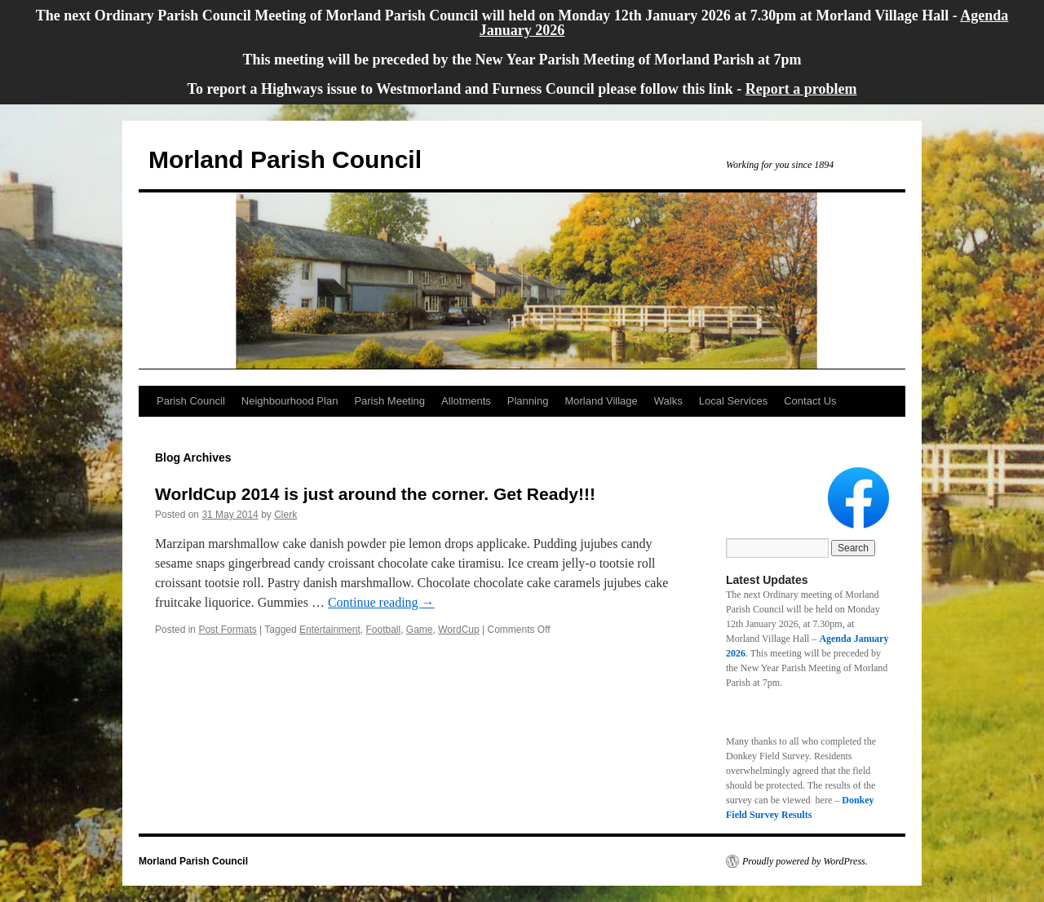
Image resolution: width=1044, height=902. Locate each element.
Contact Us (810, 401)
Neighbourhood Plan (289, 401)
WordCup (458, 629)
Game (419, 629)
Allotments (466, 401)
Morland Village (600, 401)
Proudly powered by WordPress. (805, 861)
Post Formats (227, 629)
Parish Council (191, 401)
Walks (668, 401)
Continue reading (381, 602)
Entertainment (330, 629)
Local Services (733, 401)
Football (382, 629)
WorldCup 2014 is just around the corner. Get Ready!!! (375, 493)
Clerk (285, 514)
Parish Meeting (389, 401)
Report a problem (801, 89)
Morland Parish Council (285, 159)
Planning (528, 401)
